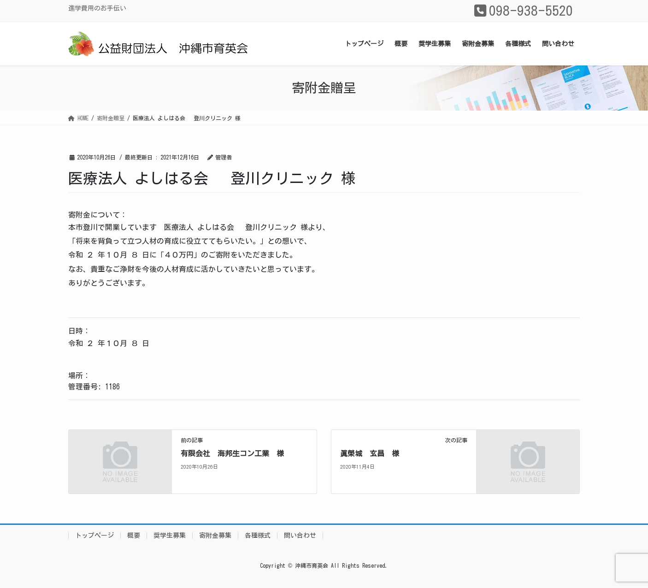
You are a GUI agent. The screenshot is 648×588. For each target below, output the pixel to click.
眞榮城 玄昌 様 (369, 453)
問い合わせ (300, 535)
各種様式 (258, 535)
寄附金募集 (215, 535)
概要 (133, 535)
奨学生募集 (169, 535)
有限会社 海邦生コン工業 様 (232, 453)
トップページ (94, 535)
